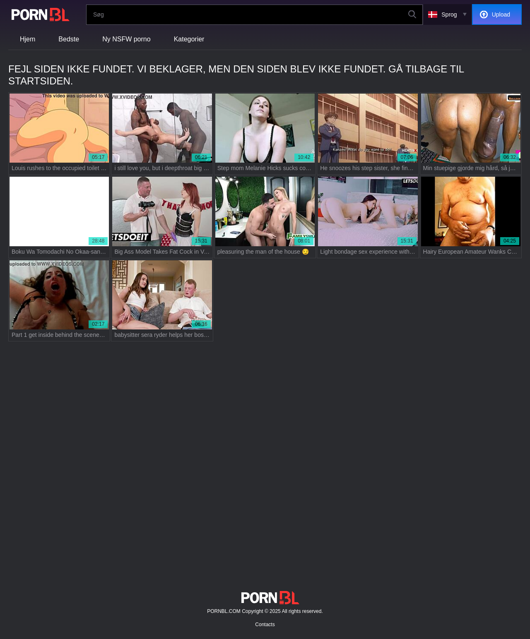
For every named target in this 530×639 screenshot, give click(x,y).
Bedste (68, 39)
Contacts (265, 624)
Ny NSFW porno (126, 39)
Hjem (27, 39)
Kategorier (189, 39)
